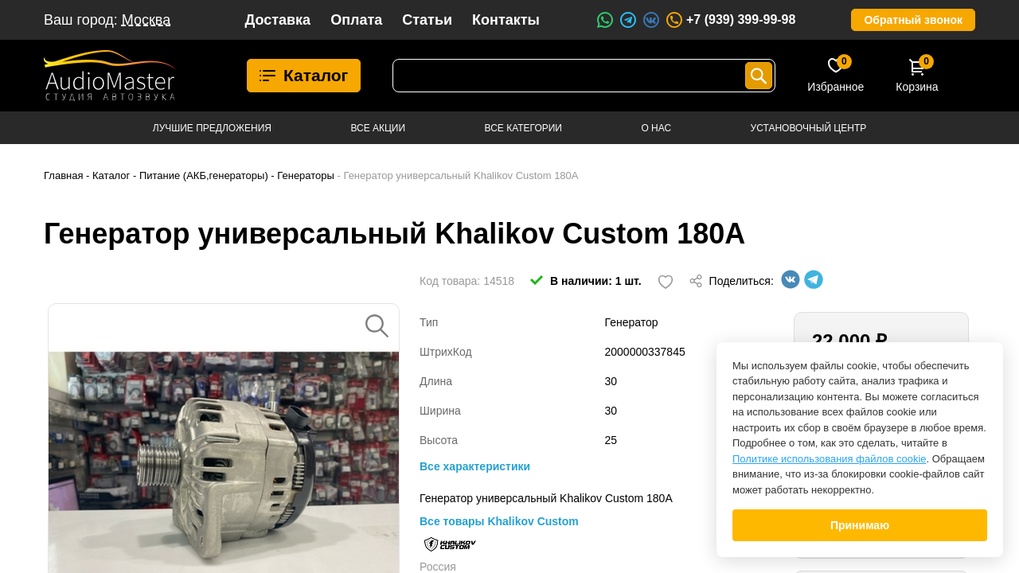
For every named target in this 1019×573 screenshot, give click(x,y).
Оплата (356, 20)
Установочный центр (809, 128)
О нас (656, 128)
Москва (146, 20)
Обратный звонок (913, 20)
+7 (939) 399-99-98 (730, 19)
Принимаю (859, 525)
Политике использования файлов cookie (829, 459)
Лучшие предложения (212, 128)
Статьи (427, 20)
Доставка (277, 20)
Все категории (523, 128)
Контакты (506, 20)
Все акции (377, 128)
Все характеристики (475, 466)
